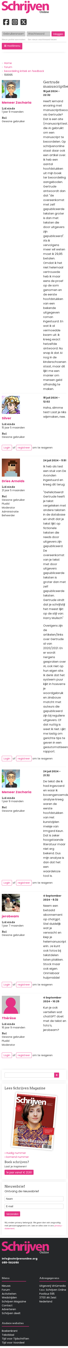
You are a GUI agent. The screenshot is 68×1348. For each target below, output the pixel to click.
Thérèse (9, 1018)
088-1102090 (10, 1262)
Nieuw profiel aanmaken (13, 39)
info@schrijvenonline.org (19, 1258)
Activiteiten (9, 1294)
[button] (12, 46)
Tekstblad (8, 1335)
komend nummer (17, 1157)
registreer (24, 447)
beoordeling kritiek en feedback (24, 71)
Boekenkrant (10, 1331)
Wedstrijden (9, 1297)
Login (7, 447)
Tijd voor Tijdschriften (15, 1338)
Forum (6, 1290)
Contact (7, 1305)
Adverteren (9, 1309)
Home (8, 63)
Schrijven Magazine (14, 1301)
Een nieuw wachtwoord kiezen (42, 39)
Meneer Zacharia (16, 102)
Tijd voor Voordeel (13, 1342)
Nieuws (6, 1286)
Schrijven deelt (11, 1313)
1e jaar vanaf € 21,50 (19, 1172)
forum (8, 67)
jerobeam (10, 916)
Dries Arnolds (13, 481)
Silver (6, 418)
